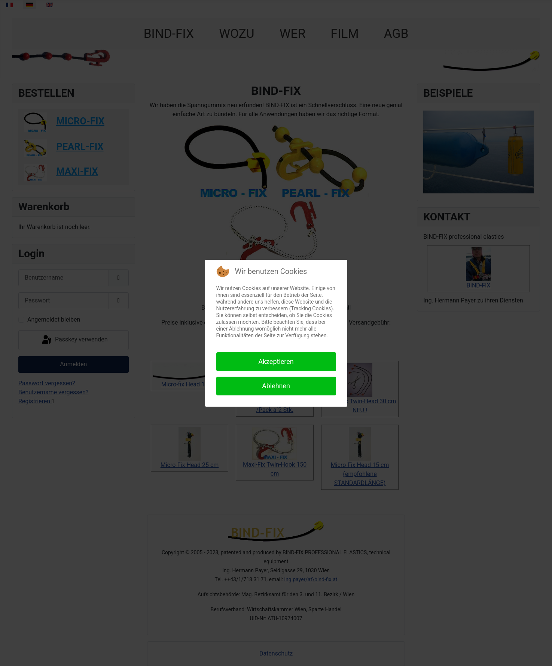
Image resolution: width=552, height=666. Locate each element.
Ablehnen (276, 386)
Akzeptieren (276, 361)
